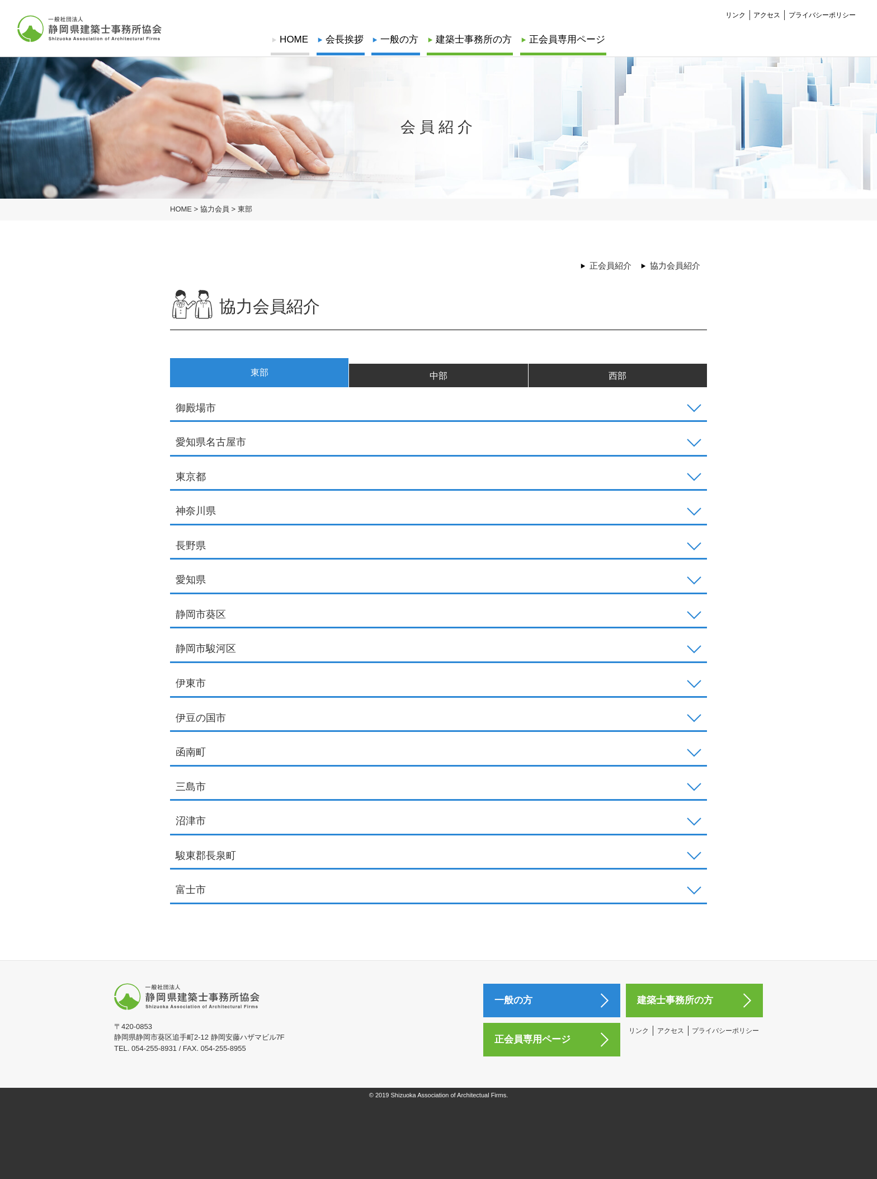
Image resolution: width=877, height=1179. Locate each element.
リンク (735, 14)
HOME (295, 39)
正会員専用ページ (565, 39)
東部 (259, 376)
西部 (617, 380)
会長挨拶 (345, 39)
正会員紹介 (610, 265)
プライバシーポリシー (822, 14)
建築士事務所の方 (473, 39)
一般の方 (400, 39)
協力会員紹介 (675, 265)
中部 (438, 380)
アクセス (766, 14)
